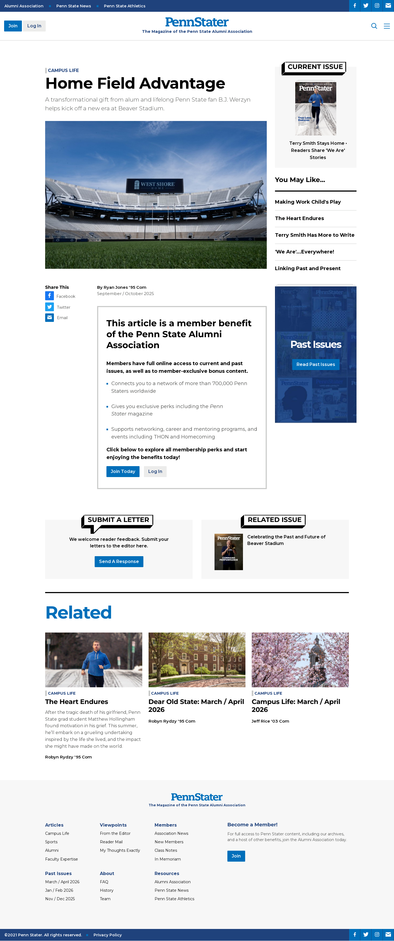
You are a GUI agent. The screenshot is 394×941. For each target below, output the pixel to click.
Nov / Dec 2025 (60, 898)
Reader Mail (111, 841)
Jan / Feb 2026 (59, 890)
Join (13, 25)
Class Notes (166, 850)
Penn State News (73, 6)
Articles (54, 825)
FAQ (104, 881)
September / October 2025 (125, 293)
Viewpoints (113, 825)
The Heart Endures (299, 218)
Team (105, 898)
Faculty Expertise (61, 859)
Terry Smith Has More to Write (315, 235)
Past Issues (58, 873)
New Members (169, 841)
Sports (51, 841)
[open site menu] (387, 26)
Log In (34, 25)
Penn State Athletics (125, 6)
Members (166, 825)
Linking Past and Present (308, 268)
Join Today (123, 471)
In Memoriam (168, 859)
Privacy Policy (108, 935)
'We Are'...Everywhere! (304, 252)
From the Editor (115, 833)
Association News (171, 833)
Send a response (119, 561)
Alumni (52, 850)
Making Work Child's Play (308, 202)
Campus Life (63, 70)
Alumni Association (24, 6)
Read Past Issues (316, 364)
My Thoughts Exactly (120, 850)
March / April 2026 (62, 881)
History (107, 890)
